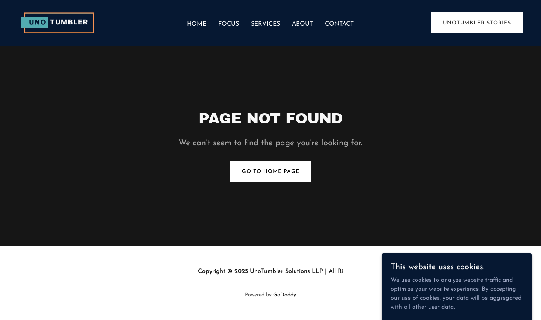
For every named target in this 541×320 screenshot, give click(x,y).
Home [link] (196, 24)
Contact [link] (339, 24)
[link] (59, 23)
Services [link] (265, 24)
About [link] (302, 24)
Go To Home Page (270, 171)
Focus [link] (228, 24)
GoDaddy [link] (284, 295)
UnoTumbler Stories (477, 23)
